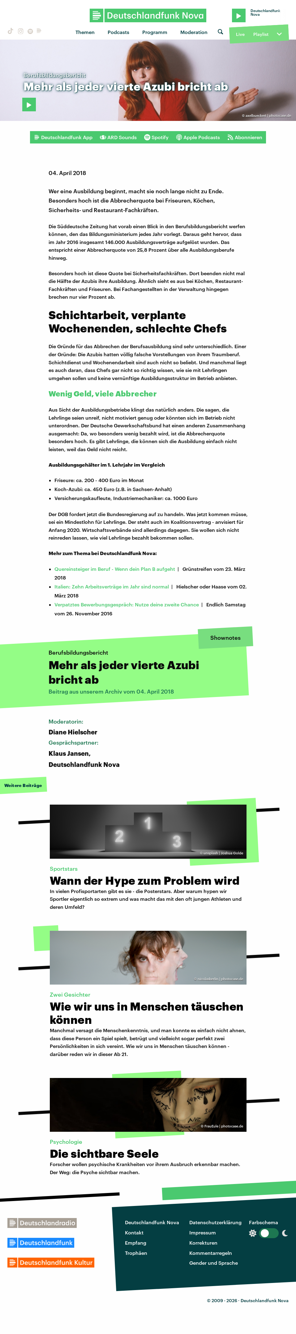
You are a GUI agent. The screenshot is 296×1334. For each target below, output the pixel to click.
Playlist (260, 34)
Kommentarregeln (210, 1253)
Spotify (156, 137)
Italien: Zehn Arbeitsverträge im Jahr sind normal (111, 586)
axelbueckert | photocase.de (268, 115)
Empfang (135, 1243)
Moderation (194, 32)
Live (240, 34)
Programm (154, 32)
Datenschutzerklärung (215, 1222)
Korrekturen (203, 1243)
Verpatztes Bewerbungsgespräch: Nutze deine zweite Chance (126, 604)
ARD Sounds (118, 137)
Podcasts (118, 32)
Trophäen (136, 1253)
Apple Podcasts (198, 137)
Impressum (202, 1232)
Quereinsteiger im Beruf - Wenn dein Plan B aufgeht (114, 569)
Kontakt (134, 1232)
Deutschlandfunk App (63, 137)
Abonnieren (244, 137)
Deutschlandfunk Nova (152, 1222)
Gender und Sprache (213, 1263)
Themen (85, 32)
